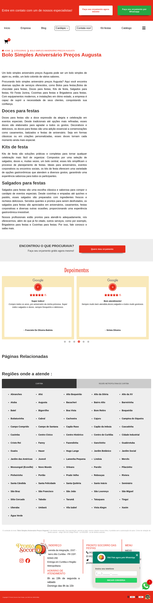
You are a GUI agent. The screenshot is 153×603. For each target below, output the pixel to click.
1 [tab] (64, 341)
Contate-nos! (84, 28)
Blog (43, 28)
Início (7, 28)
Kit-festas (106, 28)
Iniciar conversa (116, 580)
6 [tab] (88, 341)
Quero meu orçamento (102, 249)
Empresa (26, 28)
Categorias (20, 51)
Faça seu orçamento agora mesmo (95, 10)
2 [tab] (69, 341)
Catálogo (127, 28)
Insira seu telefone (104, 569)
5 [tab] (83, 341)
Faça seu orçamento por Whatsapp (134, 10)
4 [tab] (78, 341)
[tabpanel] (38, 307)
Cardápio (61, 28)
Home (7, 51)
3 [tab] (74, 341)
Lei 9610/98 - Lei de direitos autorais (92, 532)
